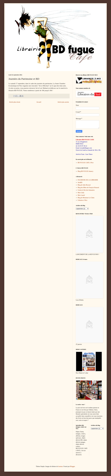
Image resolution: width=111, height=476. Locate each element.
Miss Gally (81, 192)
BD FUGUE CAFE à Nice (86, 162)
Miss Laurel (81, 195)
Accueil (39, 102)
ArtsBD (80, 182)
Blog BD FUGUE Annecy (85, 171)
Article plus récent (14, 102)
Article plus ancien (63, 102)
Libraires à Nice (82, 200)
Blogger (72, 466)
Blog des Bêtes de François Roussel (88, 187)
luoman (60, 466)
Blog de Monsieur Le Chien (86, 197)
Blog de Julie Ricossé (84, 185)
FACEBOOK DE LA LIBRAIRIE (88, 180)
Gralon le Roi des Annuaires (86, 190)
